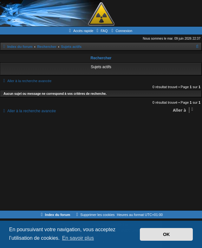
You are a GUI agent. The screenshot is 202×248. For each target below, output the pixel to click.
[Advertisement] (101, 162)
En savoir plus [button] (78, 238)
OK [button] (166, 234)
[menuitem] (101, 31)
